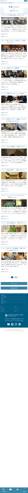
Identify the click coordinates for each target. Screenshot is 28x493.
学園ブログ (17, 453)
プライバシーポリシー (20, 461)
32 (19, 410)
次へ (22, 410)
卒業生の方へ (18, 465)
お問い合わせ (10, 491)
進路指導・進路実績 (7, 445)
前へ (6, 410)
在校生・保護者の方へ (6, 465)
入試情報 (3, 449)
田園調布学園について (7, 429)
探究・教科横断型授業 (7, 433)
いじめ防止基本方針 (5, 461)
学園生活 (3, 441)
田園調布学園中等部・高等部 (7, 1)
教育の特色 (4, 437)
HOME (2, 453)
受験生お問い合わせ (5, 457)
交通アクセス (17, 491)
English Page (23, 2)
